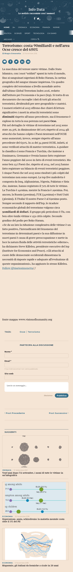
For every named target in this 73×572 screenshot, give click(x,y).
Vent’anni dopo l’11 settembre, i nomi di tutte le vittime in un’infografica (32, 474)
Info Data (37, 9)
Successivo (58, 413)
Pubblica (62, 395)
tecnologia (38, 33)
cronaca (22, 27)
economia (34, 27)
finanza (46, 27)
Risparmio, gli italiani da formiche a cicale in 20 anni (30, 565)
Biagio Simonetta (11, 53)
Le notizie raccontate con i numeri (36, 13)
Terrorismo (34, 332)
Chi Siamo (51, 33)
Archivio (8, 39)
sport (27, 33)
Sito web (9, 374)
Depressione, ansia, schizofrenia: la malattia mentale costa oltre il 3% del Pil (33, 520)
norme (56, 27)
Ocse (22, 332)
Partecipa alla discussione (36, 345)
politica (7, 33)
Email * (8, 361)
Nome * (8, 352)
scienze (18, 33)
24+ (14, 27)
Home (7, 27)
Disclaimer (48, 395)
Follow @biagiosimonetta (17, 268)
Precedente (15, 413)
